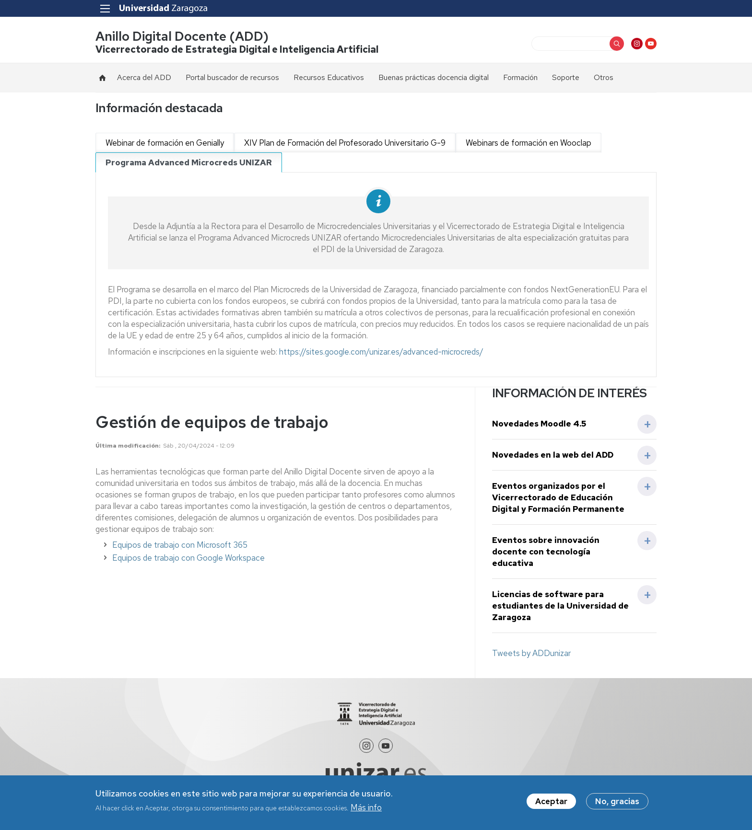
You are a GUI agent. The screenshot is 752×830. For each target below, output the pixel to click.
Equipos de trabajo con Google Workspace (188, 558)
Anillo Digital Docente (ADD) (182, 36)
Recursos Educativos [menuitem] (329, 77)
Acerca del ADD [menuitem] (144, 77)
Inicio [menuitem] (102, 77)
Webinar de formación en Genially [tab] (165, 143)
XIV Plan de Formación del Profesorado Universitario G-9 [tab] (345, 143)
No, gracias (617, 801)
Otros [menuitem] (603, 77)
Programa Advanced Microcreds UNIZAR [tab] (189, 162)
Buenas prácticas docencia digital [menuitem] (433, 77)
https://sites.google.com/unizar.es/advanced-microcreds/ (381, 351)
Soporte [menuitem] (565, 77)
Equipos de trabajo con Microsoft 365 (179, 545)
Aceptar (551, 801)
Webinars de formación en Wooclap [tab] (528, 143)
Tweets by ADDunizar (531, 653)
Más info (366, 807)
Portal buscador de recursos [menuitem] (232, 77)
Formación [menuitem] (520, 77)
